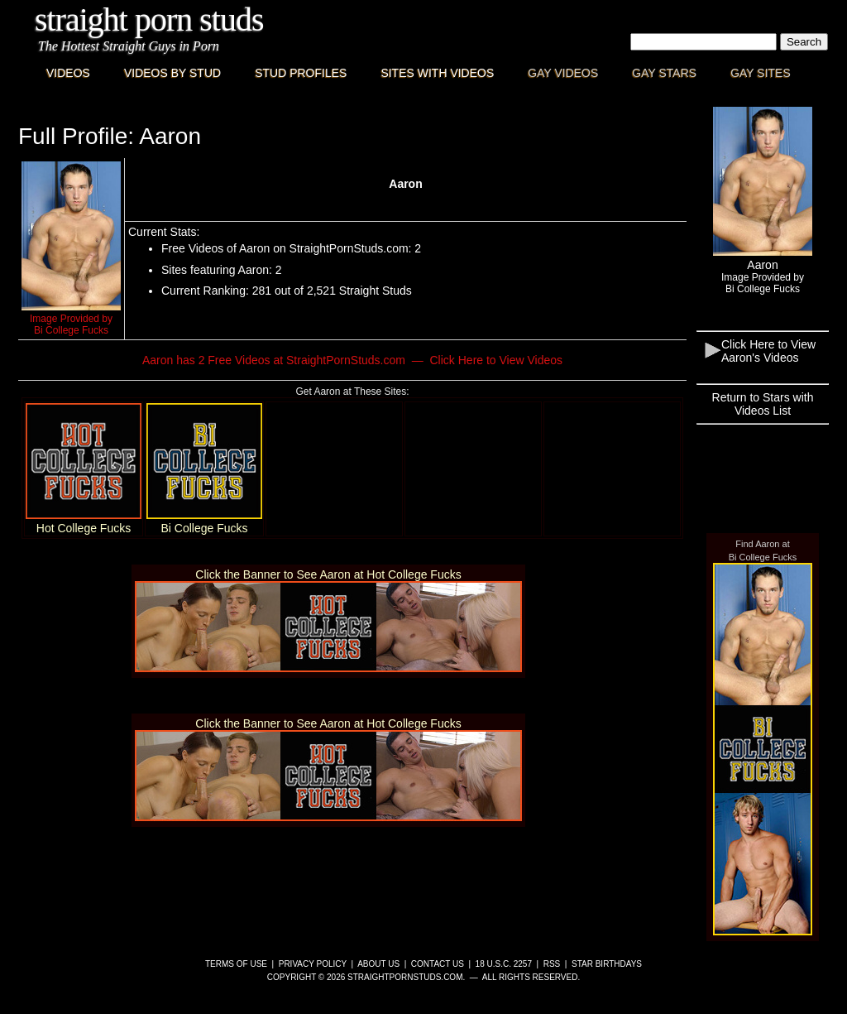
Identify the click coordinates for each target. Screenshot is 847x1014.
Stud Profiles (301, 72)
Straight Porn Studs (149, 19)
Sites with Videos (437, 72)
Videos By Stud (172, 72)
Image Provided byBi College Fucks (71, 324)
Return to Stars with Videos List (763, 404)
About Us (378, 963)
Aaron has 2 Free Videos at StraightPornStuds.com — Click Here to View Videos (352, 360)
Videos (68, 72)
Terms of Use (236, 963)
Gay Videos (563, 72)
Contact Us (437, 963)
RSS (552, 963)
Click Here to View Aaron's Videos (768, 351)
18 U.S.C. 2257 (504, 963)
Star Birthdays (607, 963)
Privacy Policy (313, 963)
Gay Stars (664, 72)
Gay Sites (760, 72)
